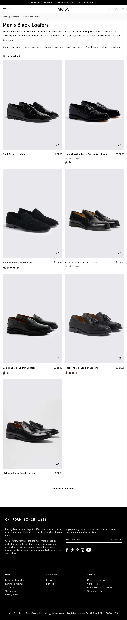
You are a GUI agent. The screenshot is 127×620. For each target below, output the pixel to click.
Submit (116, 539)
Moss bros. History (96, 580)
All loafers (74, 47)
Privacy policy (11, 594)
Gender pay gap (95, 591)
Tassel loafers (54, 47)
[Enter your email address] (88, 539)
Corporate (92, 583)
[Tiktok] (72, 549)
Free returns (62, 2)
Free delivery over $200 (40, 2)
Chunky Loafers (111, 47)
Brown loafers (11, 47)
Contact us (10, 591)
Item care (51, 580)
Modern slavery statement (100, 587)
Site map (9, 587)
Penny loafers (32, 47)
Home (5, 16)
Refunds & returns (14, 583)
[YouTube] (88, 549)
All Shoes (92, 47)
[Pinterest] (77, 549)
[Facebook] (66, 549)
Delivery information (15, 580)
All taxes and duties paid (84, 2)
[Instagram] (82, 549)
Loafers (15, 16)
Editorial (50, 583)
